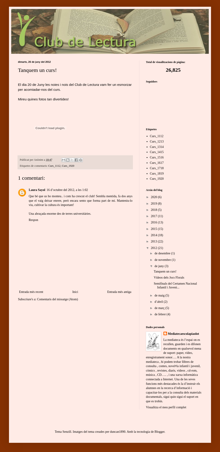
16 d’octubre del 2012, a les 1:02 (67, 190)
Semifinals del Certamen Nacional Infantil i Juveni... (175, 285)
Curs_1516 (157, 157)
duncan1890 (117, 431)
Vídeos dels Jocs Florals (169, 277)
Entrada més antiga (119, 292)
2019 (154, 203)
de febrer (160, 314)
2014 (154, 235)
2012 (154, 248)
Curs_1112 (54, 165)
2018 (154, 210)
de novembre (163, 260)
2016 (154, 222)
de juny (159, 266)
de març (159, 308)
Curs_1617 (157, 162)
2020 (154, 197)
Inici (75, 292)
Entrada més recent (31, 292)
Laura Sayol (37, 190)
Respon (33, 220)
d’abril (159, 301)
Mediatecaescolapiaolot (183, 333)
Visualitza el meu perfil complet (166, 407)
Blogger (159, 431)
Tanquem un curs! (165, 271)
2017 (154, 216)
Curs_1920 (68, 165)
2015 (154, 229)
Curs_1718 (157, 168)
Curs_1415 (157, 152)
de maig (159, 295)
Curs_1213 (157, 141)
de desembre (162, 253)
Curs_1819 (157, 173)
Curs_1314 (157, 147)
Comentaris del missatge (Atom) (57, 299)
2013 (154, 241)
